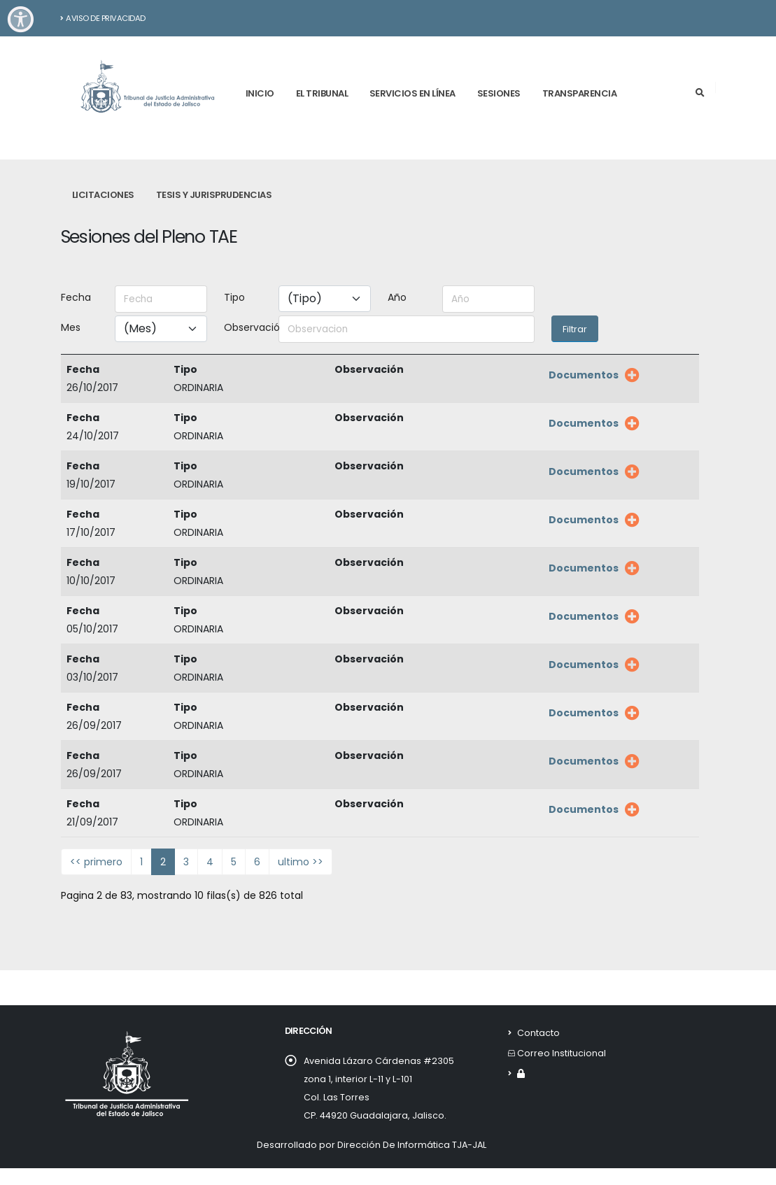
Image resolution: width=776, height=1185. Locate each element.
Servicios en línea (412, 93)
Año (397, 297)
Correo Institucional (561, 1053)
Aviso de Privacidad (102, 18)
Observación (247, 327)
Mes (70, 327)
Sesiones (499, 93)
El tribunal (322, 93)
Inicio (260, 93)
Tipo (234, 297)
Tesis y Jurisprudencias (214, 194)
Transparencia (579, 93)
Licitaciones (103, 194)
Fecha (76, 297)
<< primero (96, 862)
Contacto (538, 1033)
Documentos (584, 375)
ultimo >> (300, 862)
